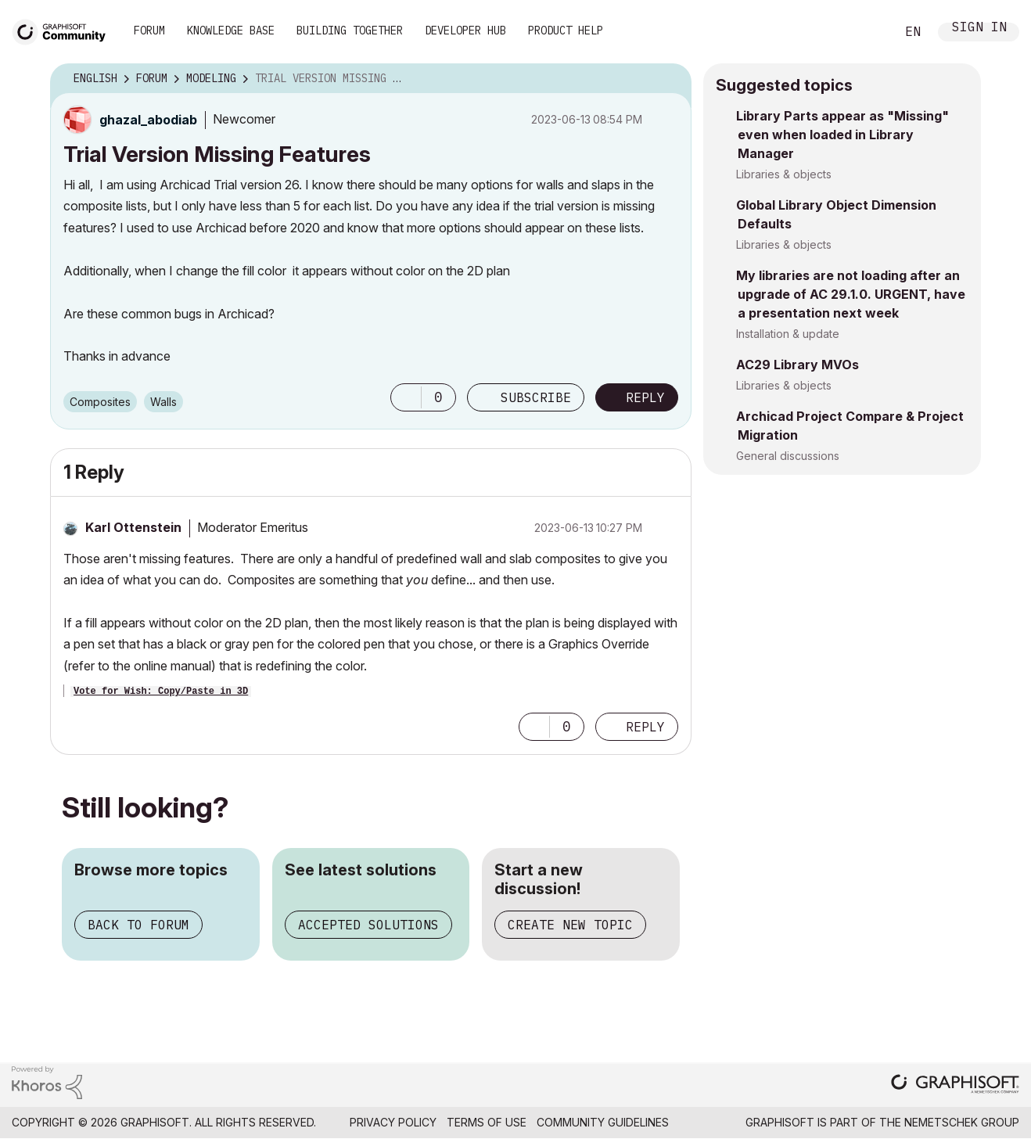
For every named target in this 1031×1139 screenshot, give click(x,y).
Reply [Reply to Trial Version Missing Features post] (645, 397)
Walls (163, 401)
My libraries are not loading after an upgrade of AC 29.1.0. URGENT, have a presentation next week (850, 294)
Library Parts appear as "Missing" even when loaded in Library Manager (842, 134)
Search (866, 32)
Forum (149, 30)
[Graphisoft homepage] (955, 1085)
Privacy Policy (393, 1122)
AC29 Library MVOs (797, 364)
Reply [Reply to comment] (645, 727)
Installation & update (787, 333)
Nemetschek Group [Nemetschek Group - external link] (961, 1122)
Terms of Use (486, 1122)
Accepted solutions (368, 924)
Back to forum (138, 924)
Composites (100, 401)
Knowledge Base (231, 30)
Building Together (349, 30)
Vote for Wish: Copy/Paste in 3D (161, 691)
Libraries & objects (784, 174)
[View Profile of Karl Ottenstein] (133, 527)
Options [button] (669, 79)
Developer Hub (465, 30)
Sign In (979, 28)
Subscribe (536, 397)
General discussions (787, 455)
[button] (406, 397)
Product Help (565, 30)
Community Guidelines (603, 1122)
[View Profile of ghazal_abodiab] (148, 120)
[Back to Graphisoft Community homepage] (64, 30)
